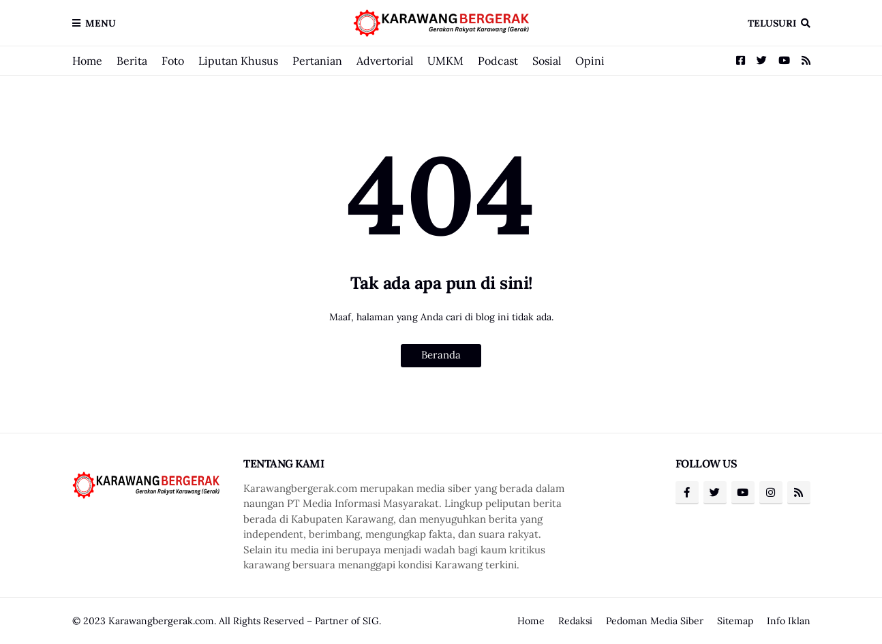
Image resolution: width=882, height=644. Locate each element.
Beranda (441, 354)
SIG (371, 621)
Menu (100, 23)
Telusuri (772, 23)
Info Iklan (788, 621)
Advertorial (384, 60)
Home (87, 60)
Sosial (546, 60)
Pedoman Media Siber (654, 621)
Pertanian (317, 60)
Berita (132, 60)
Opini (590, 60)
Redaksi (575, 621)
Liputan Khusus (238, 60)
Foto (173, 60)
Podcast (498, 60)
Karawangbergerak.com (161, 621)
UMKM (445, 60)
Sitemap (735, 621)
